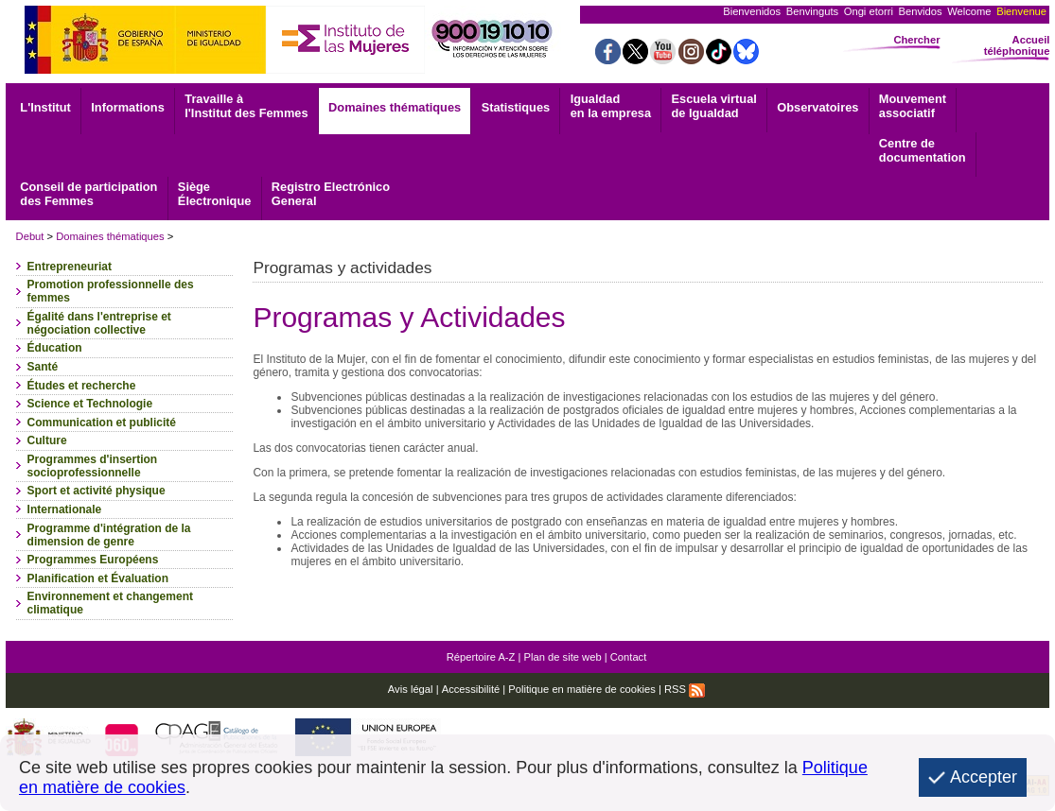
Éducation (54, 347)
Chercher (916, 39)
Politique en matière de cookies (581, 689)
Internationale (64, 509)
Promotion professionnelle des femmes (110, 291)
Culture (47, 440)
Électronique (215, 194)
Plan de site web (563, 657)
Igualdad (611, 106)
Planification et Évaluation (97, 578)
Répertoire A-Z (481, 657)
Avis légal (410, 689)
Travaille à (246, 106)
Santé (43, 366)
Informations (128, 107)
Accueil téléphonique (1017, 45)
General (331, 194)
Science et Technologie (89, 403)
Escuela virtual (714, 106)
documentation (922, 150)
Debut (30, 236)
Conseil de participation (88, 194)
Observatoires (817, 107)
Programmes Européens (93, 559)
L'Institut (45, 107)
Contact (628, 657)
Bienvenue (1021, 11)
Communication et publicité (101, 422)
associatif (912, 106)
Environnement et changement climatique (110, 603)
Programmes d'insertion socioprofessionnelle (92, 466)
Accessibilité (471, 689)
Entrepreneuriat (69, 266)
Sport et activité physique (96, 490)
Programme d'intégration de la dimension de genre (109, 535)
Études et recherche (81, 385)
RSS (684, 689)
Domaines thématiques (394, 107)
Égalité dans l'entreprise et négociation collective (99, 323)
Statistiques (516, 107)
